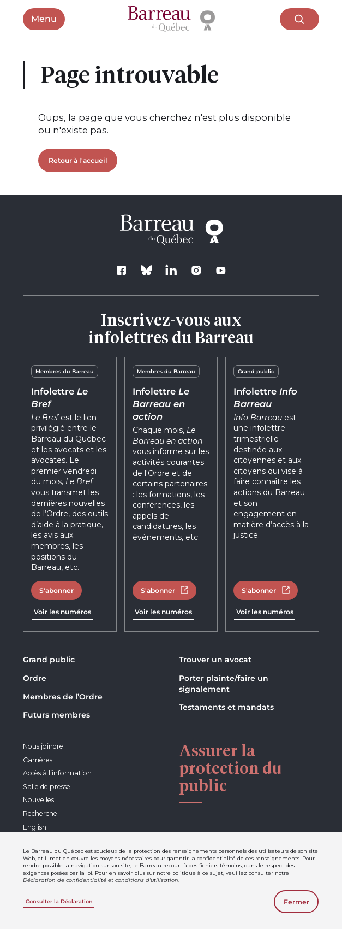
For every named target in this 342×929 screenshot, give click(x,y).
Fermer (296, 902)
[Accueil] (171, 19)
